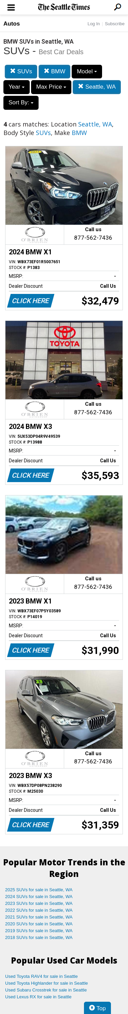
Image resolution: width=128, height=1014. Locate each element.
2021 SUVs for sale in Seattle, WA (39, 917)
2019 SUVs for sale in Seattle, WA (39, 930)
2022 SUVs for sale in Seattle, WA (39, 910)
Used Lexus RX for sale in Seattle (38, 996)
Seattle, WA (97, 87)
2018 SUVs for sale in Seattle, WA (39, 937)
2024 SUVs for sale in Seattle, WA (39, 896)
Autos (11, 23)
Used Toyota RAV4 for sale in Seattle (41, 976)
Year (17, 87)
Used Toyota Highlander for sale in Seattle (46, 983)
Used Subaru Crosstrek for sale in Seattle (46, 990)
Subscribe (115, 23)
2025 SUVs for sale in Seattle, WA (39, 889)
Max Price (51, 87)
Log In (93, 23)
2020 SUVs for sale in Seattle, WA (39, 923)
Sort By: (21, 102)
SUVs (21, 71)
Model (87, 71)
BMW (54, 71)
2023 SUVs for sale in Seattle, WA (39, 903)
